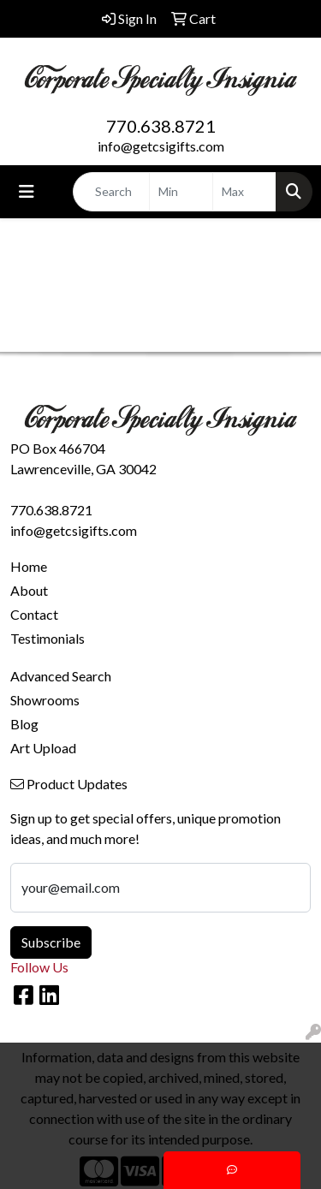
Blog (24, 724)
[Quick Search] (111, 191)
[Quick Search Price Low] (181, 191)
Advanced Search (60, 676)
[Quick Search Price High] (244, 191)
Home (28, 566)
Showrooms (45, 700)
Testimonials (47, 638)
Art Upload (43, 748)
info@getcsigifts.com (161, 146)
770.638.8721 (161, 126)
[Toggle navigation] (27, 191)
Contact (34, 614)
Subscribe (50, 942)
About (29, 590)
